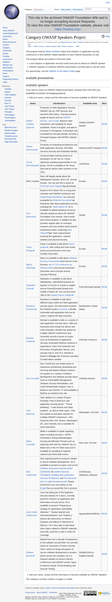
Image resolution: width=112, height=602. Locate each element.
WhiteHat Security (61, 200)
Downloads (7, 51)
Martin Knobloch (53, 51)
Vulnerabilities (10, 121)
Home (5, 28)
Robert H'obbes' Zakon (30, 124)
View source (66, 9)
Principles (8, 112)
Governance (7, 59)
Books (5, 39)
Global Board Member (50, 197)
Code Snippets (10, 95)
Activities (8, 89)
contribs (80, 42)
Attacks (7, 92)
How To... (8, 103)
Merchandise (8, 68)
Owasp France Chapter (61, 295)
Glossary (8, 100)
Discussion (38, 9)
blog (42, 488)
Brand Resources (9, 42)
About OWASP (8, 31)
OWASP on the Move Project (62, 71)
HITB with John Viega (50, 186)
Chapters (6, 48)
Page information (11, 142)
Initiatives (6, 62)
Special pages (10, 133)
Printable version (11, 136)
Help (107, 36)
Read (56, 9)
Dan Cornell (31, 378)
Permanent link (10, 139)
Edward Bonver (66, 42)
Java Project (9, 106)
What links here (11, 127)
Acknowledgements (10, 33)
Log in (107, 2)
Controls (8, 98)
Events (5, 54)
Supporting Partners (10, 79)
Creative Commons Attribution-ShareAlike (59, 588)
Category (28, 9)
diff (29, 46)
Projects (6, 76)
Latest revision (51, 46)
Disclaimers (53, 592)
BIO (103, 124)
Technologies (10, 115)
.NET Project (9, 109)
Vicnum (61, 309)
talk (74, 42)
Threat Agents (10, 118)
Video (5, 82)
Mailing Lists (7, 65)
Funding (6, 56)
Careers (6, 45)
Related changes (11, 130)
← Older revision (37, 46)
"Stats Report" (58, 207)
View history (78, 9)
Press (5, 73)
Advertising (7, 36)
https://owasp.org (67, 29)
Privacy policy (30, 592)
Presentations (8, 71)
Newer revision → (68, 46)
